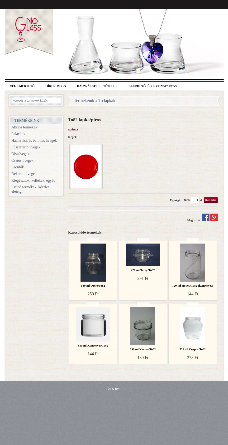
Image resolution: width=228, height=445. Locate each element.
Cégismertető (22, 86)
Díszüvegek (20, 154)
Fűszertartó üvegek (25, 147)
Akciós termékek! (24, 127)
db (201, 200)
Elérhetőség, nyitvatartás (153, 86)
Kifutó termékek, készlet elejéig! (30, 189)
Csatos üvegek (22, 160)
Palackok (18, 134)
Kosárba (211, 200)
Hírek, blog (56, 86)
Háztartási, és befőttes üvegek (34, 140)
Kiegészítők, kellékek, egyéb (33, 180)
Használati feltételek (97, 86)
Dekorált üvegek (24, 174)
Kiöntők (17, 167)
